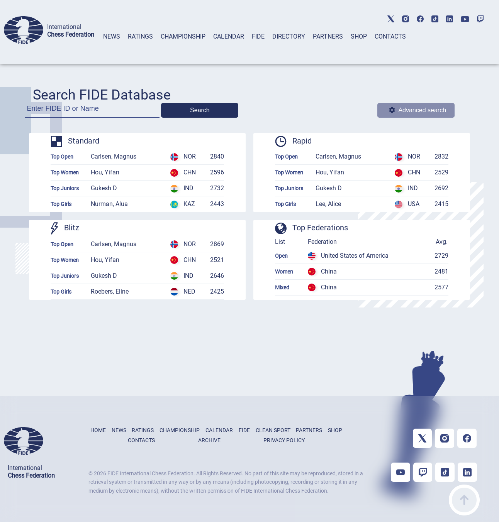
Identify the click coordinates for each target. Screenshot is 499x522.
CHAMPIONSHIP (183, 36)
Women (284, 272)
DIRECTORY (288, 36)
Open (281, 256)
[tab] (111, 46)
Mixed (282, 287)
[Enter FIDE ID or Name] (92, 111)
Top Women (65, 172)
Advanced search (417, 110)
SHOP (359, 36)
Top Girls (61, 204)
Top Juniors (65, 188)
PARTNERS (328, 36)
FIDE (258, 36)
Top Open (62, 157)
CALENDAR (228, 36)
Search (200, 110)
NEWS (111, 36)
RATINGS (140, 36)
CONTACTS (390, 36)
